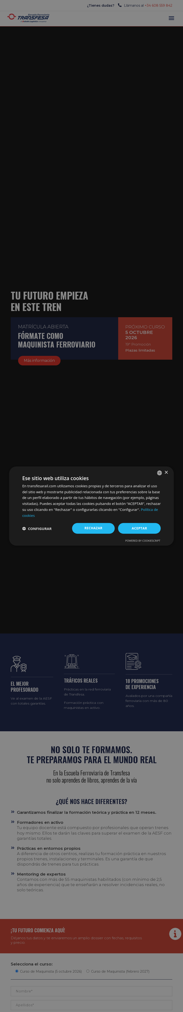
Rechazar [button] (93, 528)
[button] (36, 528)
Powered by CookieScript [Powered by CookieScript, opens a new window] (142, 540)
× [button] (166, 472)
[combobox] (159, 472)
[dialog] (91, 506)
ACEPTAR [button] (139, 528)
